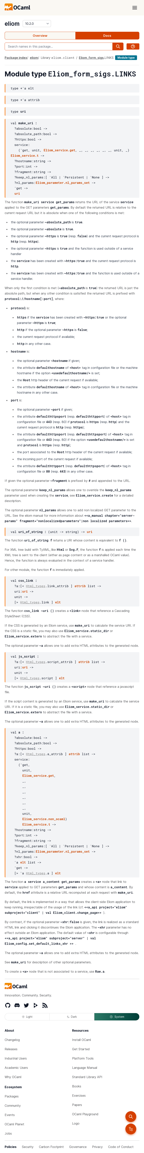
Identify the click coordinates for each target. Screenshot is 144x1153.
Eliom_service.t (25, 155)
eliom (12, 23)
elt (58, 602)
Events (10, 1115)
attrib (80, 586)
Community (13, 1106)
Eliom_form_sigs (91, 58)
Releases (11, 1049)
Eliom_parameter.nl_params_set (63, 183)
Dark (72, 1016)
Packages (12, 1096)
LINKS (109, 58)
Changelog (12, 1040)
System (117, 1017)
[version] (37, 23)
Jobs (8, 1133)
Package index (16, 58)
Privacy (97, 1147)
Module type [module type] (126, 57)
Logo (75, 1123)
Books (76, 1086)
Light (27, 1016)
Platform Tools (83, 1058)
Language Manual (84, 1068)
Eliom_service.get (59, 150)
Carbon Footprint (51, 1147)
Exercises (79, 1095)
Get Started (81, 1049)
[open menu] (135, 8)
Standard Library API (87, 1077)
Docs (107, 36)
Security (28, 1147)
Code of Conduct (121, 1147)
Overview (40, 36)
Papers (77, 1105)
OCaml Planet (14, 1124)
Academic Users (16, 1068)
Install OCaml (81, 1040)
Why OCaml (13, 1077)
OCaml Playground (85, 1114)
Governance (78, 1147)
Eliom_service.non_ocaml (43, 819)
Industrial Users (16, 1058)
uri (17, 193)
